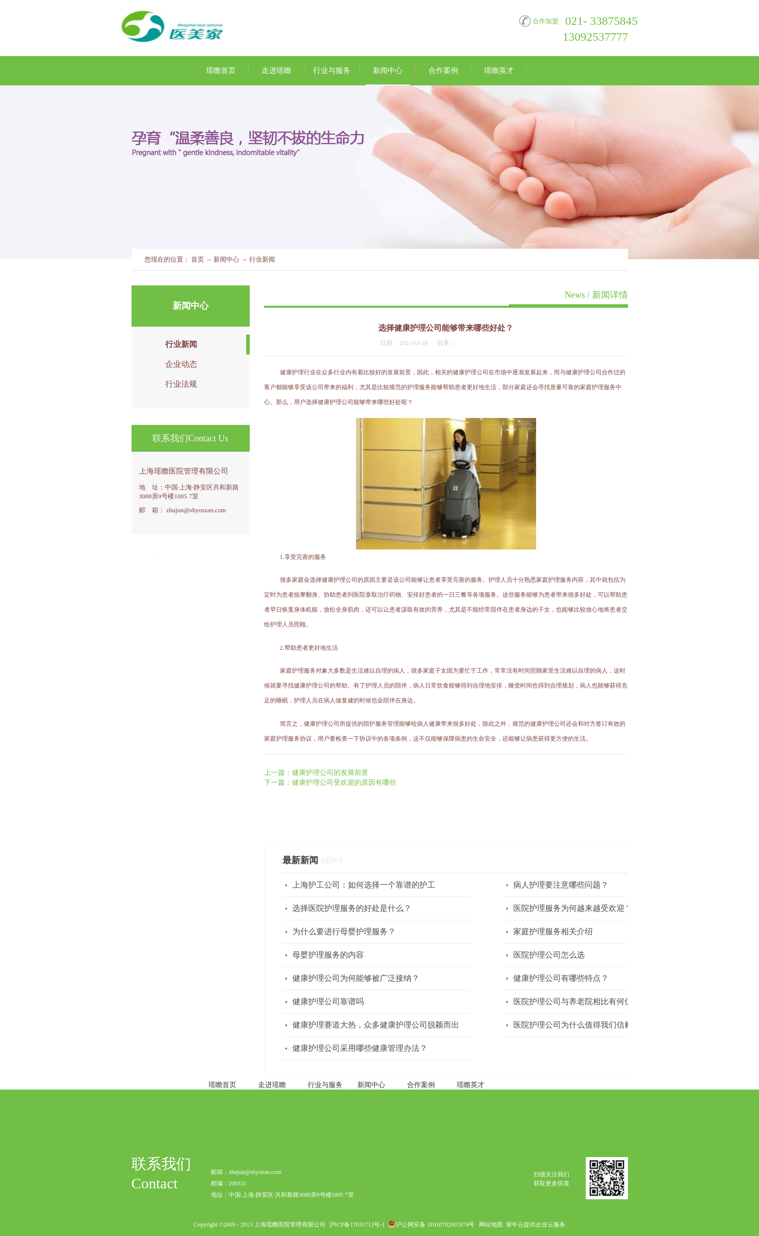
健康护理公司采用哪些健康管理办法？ (359, 1048)
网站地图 (489, 1224)
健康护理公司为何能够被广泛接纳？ (355, 978)
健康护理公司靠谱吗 (328, 1001)
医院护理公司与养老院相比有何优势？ (580, 1001)
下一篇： (330, 782)
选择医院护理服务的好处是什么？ (352, 908)
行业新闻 (262, 259)
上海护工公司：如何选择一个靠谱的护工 (363, 885)
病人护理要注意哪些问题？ (561, 885)
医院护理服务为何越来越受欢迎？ (572, 908)
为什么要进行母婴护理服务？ (344, 931)
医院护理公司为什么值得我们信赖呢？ (580, 1025)
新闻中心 (226, 259)
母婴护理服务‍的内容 (328, 955)
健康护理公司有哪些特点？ (561, 978)
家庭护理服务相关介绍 (553, 931)
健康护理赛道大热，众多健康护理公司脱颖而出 (375, 1025)
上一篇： (316, 772)
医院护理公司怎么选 (549, 955)
